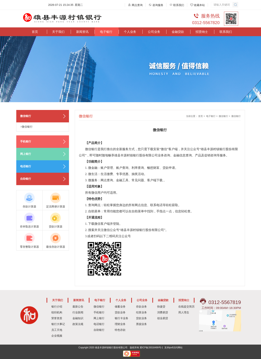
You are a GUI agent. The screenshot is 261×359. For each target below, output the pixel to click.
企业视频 (56, 335)
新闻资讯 (82, 31)
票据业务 (141, 324)
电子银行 (106, 31)
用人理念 (183, 312)
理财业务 (120, 324)
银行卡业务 (121, 318)
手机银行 (99, 312)
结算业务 (141, 312)
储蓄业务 (120, 306)
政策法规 (77, 324)
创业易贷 (162, 318)
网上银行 (99, 318)
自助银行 (99, 329)
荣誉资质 (56, 318)
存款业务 (141, 306)
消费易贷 (162, 312)
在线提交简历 (186, 306)
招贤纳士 (202, 31)
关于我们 (58, 31)
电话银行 (99, 324)
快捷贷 (161, 306)
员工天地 (56, 329)
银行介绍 (56, 306)
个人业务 (130, 31)
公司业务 (154, 31)
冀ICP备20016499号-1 (151, 347)
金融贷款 (178, 31)
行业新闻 (77, 312)
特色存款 (120, 329)
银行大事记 (58, 324)
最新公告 (77, 306)
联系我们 (226, 31)
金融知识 (77, 318)
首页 (35, 31)
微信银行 (223, 116)
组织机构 (56, 312)
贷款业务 (120, 312)
